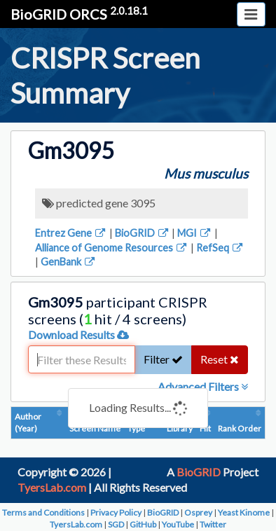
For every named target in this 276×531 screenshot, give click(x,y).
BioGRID (142, 233)
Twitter (213, 524)
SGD (116, 524)
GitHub (143, 524)
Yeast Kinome (244, 512)
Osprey (198, 512)
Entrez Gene (71, 233)
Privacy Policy (116, 512)
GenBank (69, 262)
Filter (163, 359)
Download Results (78, 334)
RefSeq (220, 248)
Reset (219, 359)
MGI (194, 233)
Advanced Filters (203, 386)
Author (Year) (28, 422)
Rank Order (239, 428)
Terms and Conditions (43, 512)
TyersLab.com (52, 487)
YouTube (178, 524)
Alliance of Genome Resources (111, 248)
